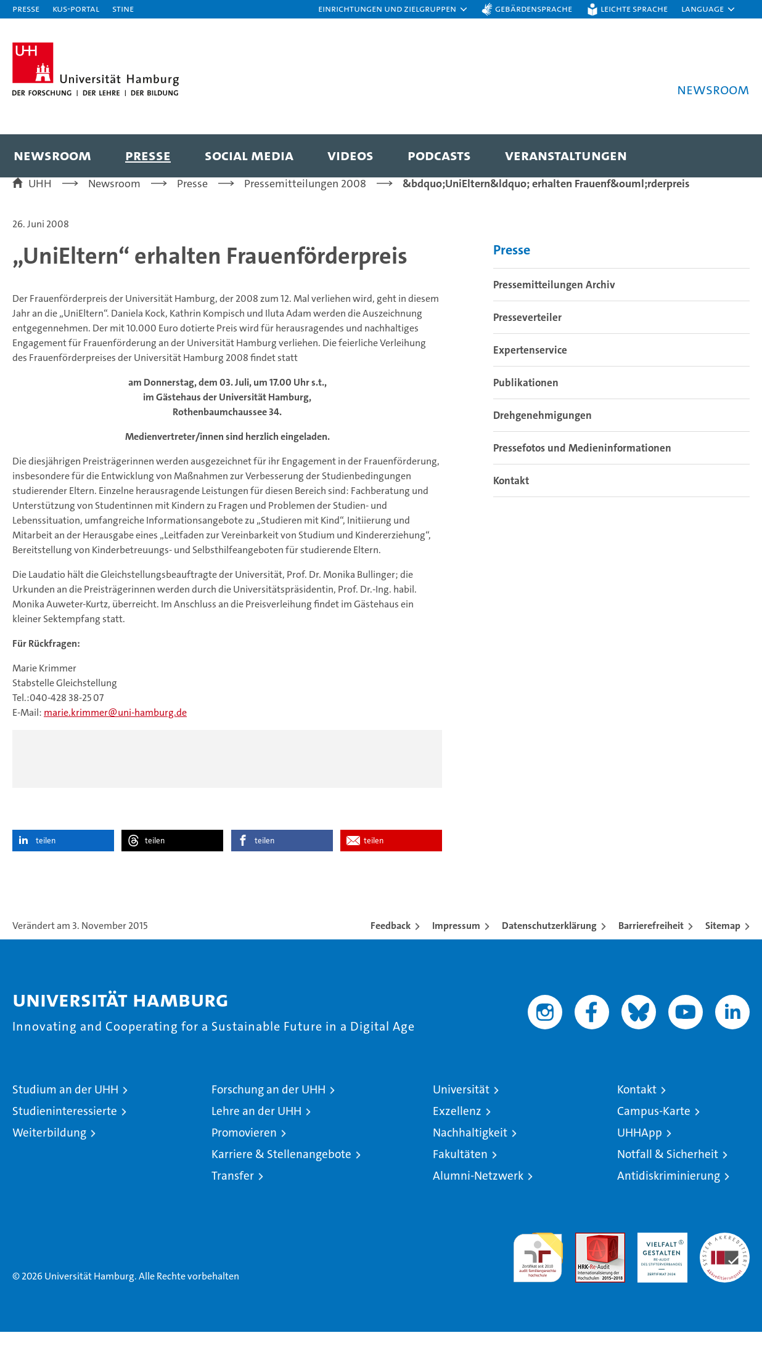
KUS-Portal (75, 8)
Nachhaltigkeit (470, 1154)
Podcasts (439, 155)
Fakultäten (460, 1176)
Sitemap (722, 947)
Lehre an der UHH (256, 1133)
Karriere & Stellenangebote (281, 1176)
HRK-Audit (659, 1261)
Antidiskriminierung (668, 1198)
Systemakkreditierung (725, 1261)
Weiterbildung (49, 1154)
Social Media (249, 155)
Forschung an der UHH (268, 1111)
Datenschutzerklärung (549, 947)
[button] (393, 9)
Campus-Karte (653, 1133)
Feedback (391, 947)
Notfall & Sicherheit (667, 1176)
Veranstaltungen (566, 155)
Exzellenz (457, 1133)
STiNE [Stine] (123, 8)
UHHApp (639, 1154)
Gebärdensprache (533, 8)
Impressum (456, 947)
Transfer (232, 1198)
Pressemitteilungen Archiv (554, 306)
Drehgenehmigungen (542, 437)
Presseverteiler (527, 339)
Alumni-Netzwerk (478, 1198)
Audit (587, 1261)
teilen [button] (45, 862)
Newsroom (52, 155)
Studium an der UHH (65, 1111)
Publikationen (526, 404)
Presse (25, 8)
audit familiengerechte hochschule (538, 1274)
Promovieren (244, 1154)
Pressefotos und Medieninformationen (582, 469)
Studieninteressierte (64, 1133)
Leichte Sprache (634, 8)
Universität (461, 1111)
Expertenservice (530, 371)
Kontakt (511, 502)
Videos (350, 155)
